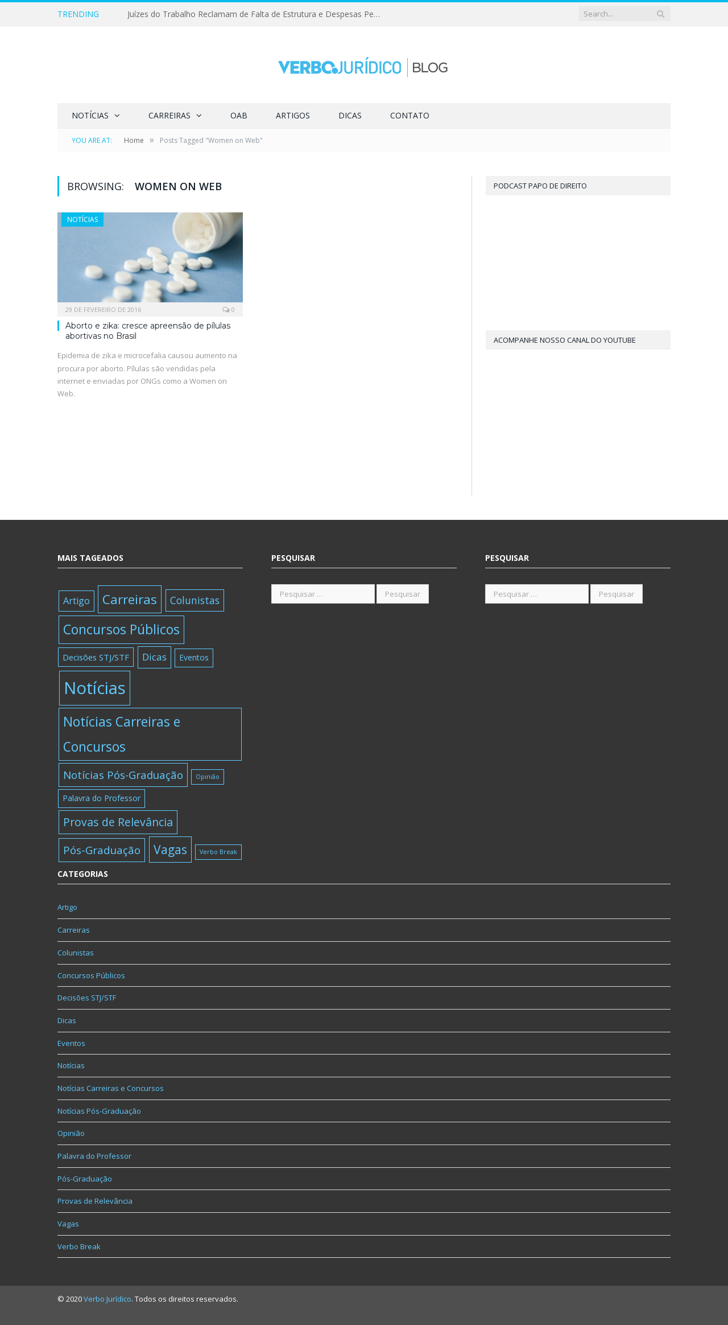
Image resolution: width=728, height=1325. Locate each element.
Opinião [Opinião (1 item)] (208, 777)
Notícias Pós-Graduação (99, 1111)
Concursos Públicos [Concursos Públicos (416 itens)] (121, 629)
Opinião (71, 1133)
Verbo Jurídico (107, 1299)
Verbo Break (79, 1246)
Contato (409, 115)
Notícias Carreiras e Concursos (110, 1088)
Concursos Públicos (91, 975)
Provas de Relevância (95, 1201)
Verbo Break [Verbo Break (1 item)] (218, 852)
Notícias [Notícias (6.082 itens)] (95, 687)
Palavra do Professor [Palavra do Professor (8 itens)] (101, 798)
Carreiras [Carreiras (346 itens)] (129, 599)
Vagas (68, 1224)
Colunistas (75, 952)
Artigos (293, 115)
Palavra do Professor (94, 1156)
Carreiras (169, 115)
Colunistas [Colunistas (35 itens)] (195, 600)
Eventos (71, 1043)
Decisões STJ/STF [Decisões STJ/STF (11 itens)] (96, 657)
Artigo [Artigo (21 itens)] (76, 600)
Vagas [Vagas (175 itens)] (170, 849)
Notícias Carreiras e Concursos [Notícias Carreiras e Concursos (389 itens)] (121, 734)
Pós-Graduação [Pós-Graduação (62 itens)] (101, 850)
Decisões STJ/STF (86, 997)
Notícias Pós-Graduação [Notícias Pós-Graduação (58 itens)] (123, 775)
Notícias (90, 115)
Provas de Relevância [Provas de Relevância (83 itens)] (118, 822)
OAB (238, 115)
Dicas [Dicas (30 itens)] (154, 656)
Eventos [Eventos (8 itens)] (194, 657)
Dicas (350, 115)
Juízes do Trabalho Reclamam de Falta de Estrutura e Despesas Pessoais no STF (258, 14)
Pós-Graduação (84, 1179)
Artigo (67, 907)
